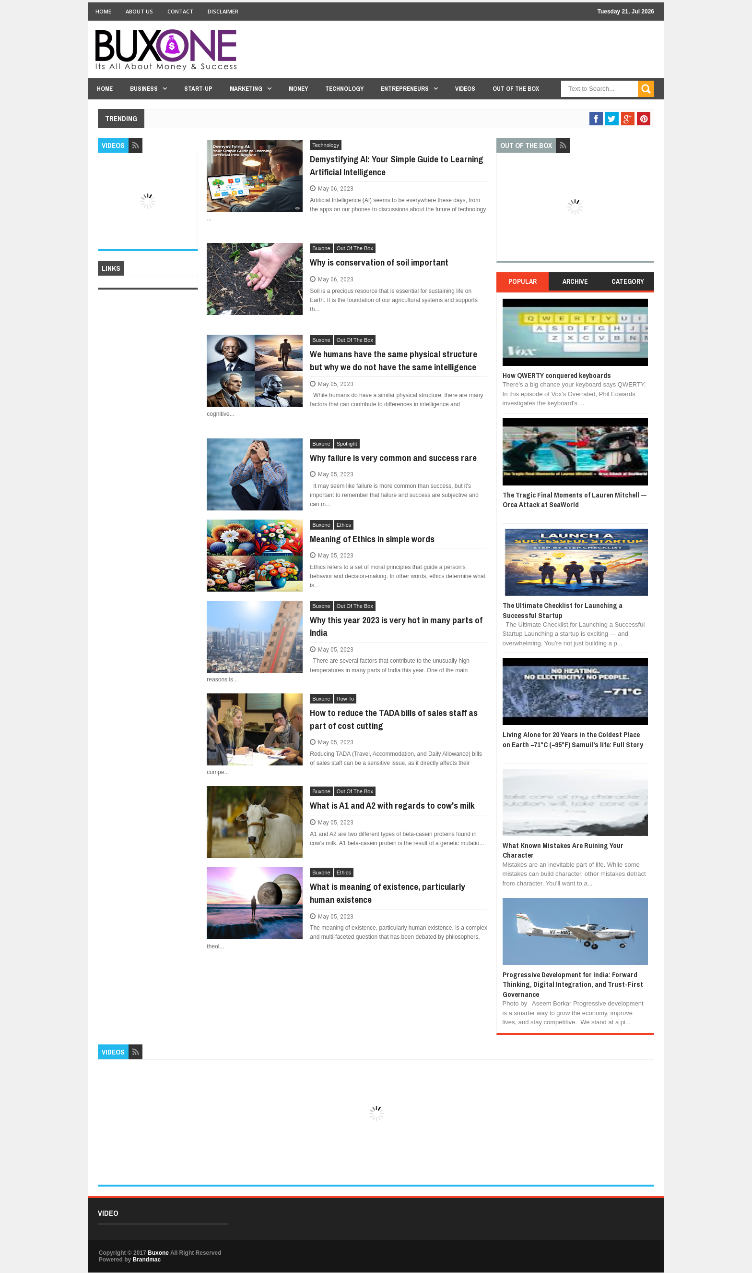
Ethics (344, 525)
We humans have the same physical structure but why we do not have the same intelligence (393, 360)
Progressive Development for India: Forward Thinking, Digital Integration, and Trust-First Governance (573, 984)
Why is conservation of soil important (379, 262)
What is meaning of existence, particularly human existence (387, 893)
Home (103, 11)
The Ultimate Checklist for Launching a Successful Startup (563, 610)
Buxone (321, 248)
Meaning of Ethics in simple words (372, 539)
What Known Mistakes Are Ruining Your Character (563, 850)
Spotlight (347, 444)
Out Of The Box (516, 89)
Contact (180, 11)
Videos (465, 89)
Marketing (246, 89)
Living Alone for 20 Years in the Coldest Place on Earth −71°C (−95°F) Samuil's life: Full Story (573, 739)
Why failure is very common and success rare (393, 457)
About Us (139, 11)
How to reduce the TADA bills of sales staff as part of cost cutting (394, 719)
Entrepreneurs (405, 89)
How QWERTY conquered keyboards (557, 375)
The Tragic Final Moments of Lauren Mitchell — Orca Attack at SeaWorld (574, 499)
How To (345, 699)
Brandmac (146, 1259)
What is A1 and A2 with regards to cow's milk (392, 805)
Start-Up (198, 89)
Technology (344, 89)
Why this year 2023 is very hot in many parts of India (396, 626)
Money (298, 89)
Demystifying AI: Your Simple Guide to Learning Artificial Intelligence (396, 165)
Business (144, 89)
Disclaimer (223, 11)
